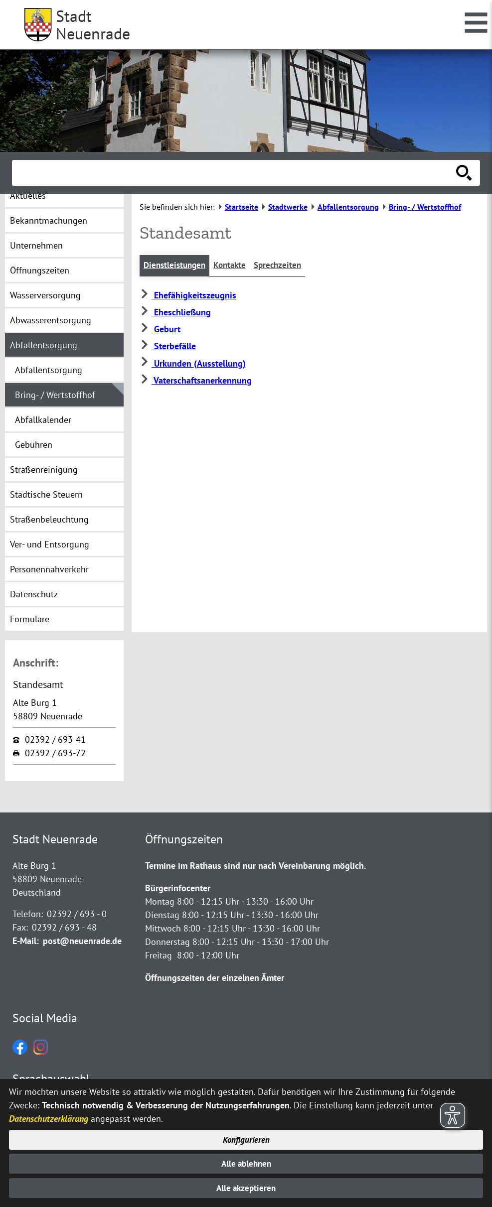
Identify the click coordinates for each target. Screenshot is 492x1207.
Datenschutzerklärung (48, 1116)
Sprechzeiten (285, 265)
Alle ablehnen (246, 1162)
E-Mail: (25, 940)
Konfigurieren (246, 1137)
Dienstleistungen (176, 265)
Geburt (160, 329)
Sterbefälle (168, 347)
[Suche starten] (464, 173)
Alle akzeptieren (246, 1188)
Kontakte (234, 265)
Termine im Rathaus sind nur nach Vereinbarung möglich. (255, 865)
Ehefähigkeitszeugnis (188, 295)
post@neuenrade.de (82, 940)
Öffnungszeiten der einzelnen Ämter (214, 977)
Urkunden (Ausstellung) (193, 364)
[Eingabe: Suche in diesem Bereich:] (235, 173)
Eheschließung (175, 312)
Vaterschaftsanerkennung (196, 381)
